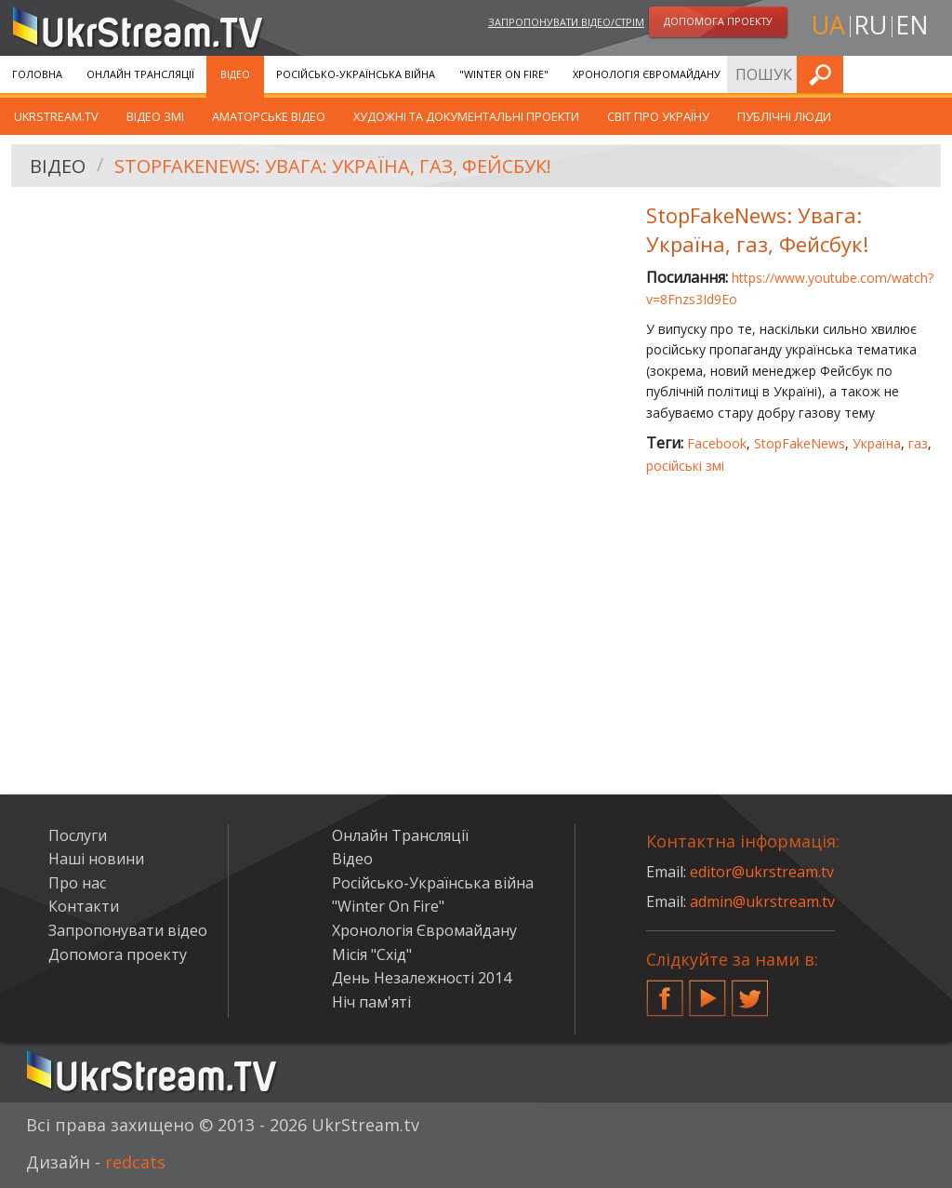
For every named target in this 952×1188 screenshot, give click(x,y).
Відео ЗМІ (155, 116)
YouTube (707, 991)
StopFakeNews (799, 443)
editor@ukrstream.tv (762, 871)
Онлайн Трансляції (140, 74)
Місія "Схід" (372, 954)
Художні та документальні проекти (466, 116)
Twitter (750, 991)
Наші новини (96, 858)
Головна (37, 74)
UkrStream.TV (56, 116)
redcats (135, 1162)
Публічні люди (784, 116)
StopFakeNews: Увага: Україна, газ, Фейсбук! (331, 166)
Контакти (83, 906)
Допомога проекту (117, 954)
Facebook (717, 443)
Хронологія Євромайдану (647, 74)
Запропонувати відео (127, 930)
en (912, 24)
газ (918, 443)
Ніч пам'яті (371, 1002)
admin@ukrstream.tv (762, 901)
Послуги (769, 74)
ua (828, 24)
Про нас (77, 883)
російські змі (685, 465)
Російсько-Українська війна (355, 74)
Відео (235, 74)
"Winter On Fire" (504, 74)
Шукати (932, 74)
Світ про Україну (658, 116)
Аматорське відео (268, 116)
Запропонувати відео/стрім (566, 22)
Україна (877, 443)
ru (870, 24)
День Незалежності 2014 (421, 978)
